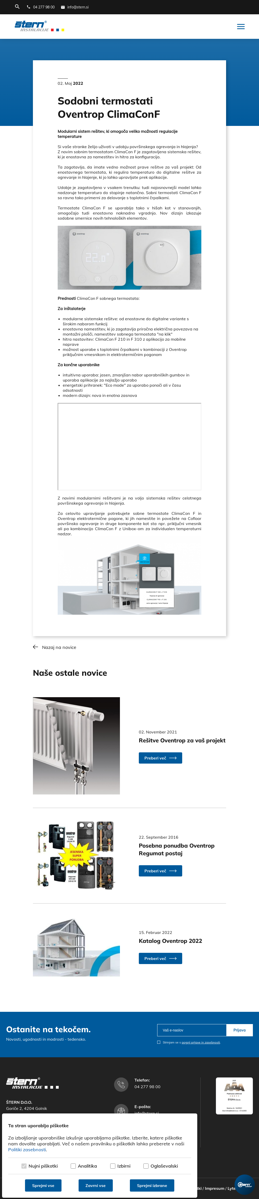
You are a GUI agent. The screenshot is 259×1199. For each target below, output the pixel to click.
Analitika (87, 1166)
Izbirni (123, 1166)
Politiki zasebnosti (27, 1150)
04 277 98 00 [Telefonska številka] (147, 1086)
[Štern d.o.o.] (39, 26)
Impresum (214, 1188)
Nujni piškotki (43, 1166)
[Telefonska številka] (41, 7)
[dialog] (99, 1155)
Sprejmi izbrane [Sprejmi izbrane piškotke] (152, 1185)
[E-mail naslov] (75, 7)
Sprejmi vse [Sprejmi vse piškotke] (43, 1185)
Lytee (233, 1188)
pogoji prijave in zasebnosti (201, 1042)
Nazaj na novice (59, 647)
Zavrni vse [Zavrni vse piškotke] (96, 1185)
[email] (191, 1030)
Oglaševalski (164, 1166)
